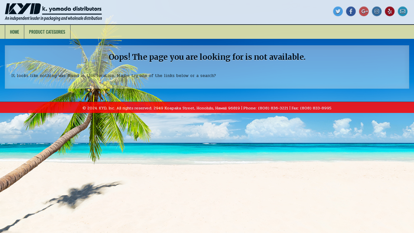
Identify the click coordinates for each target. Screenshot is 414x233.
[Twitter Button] (338, 11)
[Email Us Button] (403, 11)
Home (14, 31)
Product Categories (47, 31)
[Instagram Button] (377, 11)
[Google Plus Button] (364, 11)
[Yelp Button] (390, 11)
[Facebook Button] (351, 11)
